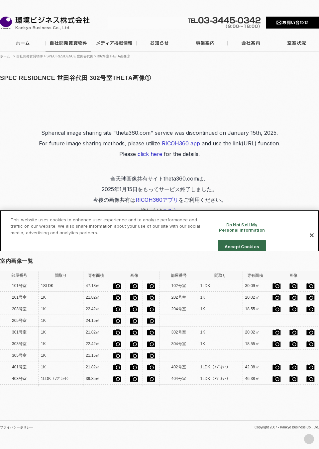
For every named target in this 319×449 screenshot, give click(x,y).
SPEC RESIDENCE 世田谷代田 (70, 56)
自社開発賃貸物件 (29, 56)
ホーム (5, 56)
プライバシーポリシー (16, 427)
